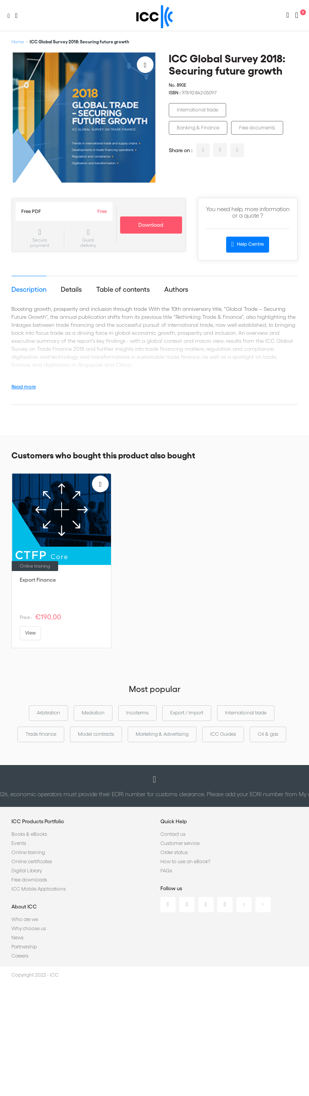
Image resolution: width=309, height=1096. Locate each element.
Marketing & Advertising (162, 734)
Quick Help (173, 821)
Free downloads (29, 880)
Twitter (187, 904)
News (17, 937)
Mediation (93, 713)
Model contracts (96, 734)
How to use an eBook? (185, 861)
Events (18, 843)
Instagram (225, 904)
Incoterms (137, 713)
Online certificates (31, 861)
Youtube (244, 904)
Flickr (263, 904)
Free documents (257, 127)
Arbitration (48, 713)
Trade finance (40, 734)
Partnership (24, 947)
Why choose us (28, 928)
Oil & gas (268, 734)
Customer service (180, 843)
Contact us (172, 834)
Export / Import (186, 713)
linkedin (203, 150)
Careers (20, 956)
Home (17, 41)
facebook (237, 150)
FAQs (166, 870)
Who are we (24, 919)
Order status (174, 852)
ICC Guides (223, 734)
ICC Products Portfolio (37, 821)
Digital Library (26, 870)
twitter (220, 150)
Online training (28, 852)
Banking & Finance (198, 127)
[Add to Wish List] (145, 64)
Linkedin (168, 904)
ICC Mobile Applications (38, 889)
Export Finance (38, 580)
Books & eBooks (29, 834)
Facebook (206, 904)
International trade (197, 110)
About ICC (24, 907)
